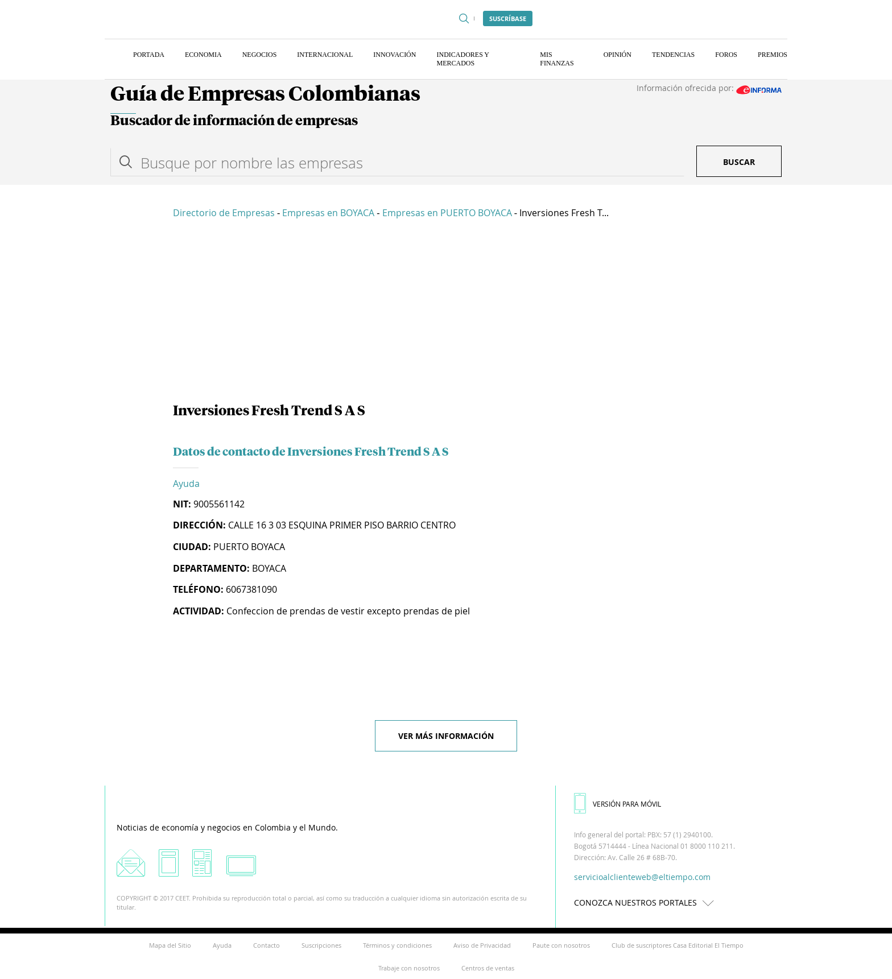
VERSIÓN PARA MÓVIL (617, 803)
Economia (203, 55)
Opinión (617, 55)
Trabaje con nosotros (409, 968)
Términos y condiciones (397, 945)
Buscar (739, 161)
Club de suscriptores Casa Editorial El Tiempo (678, 945)
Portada (148, 55)
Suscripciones (321, 945)
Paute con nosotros (561, 945)
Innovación (394, 55)
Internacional (325, 55)
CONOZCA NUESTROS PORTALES (647, 902)
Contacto (266, 945)
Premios (772, 55)
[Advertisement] (446, 313)
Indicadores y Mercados (462, 59)
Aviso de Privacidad (482, 945)
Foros (726, 55)
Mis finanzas (556, 59)
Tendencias (673, 55)
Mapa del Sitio (170, 945)
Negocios (259, 55)
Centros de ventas (487, 968)
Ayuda (186, 483)
